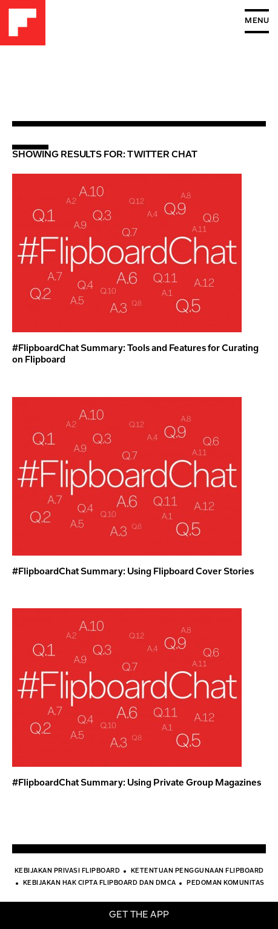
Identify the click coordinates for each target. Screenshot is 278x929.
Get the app (139, 915)
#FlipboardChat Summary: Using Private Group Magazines (136, 783)
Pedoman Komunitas (226, 884)
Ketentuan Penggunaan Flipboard (197, 871)
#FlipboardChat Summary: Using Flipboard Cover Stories (133, 572)
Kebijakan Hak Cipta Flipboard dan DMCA (99, 884)
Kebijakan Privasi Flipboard (68, 871)
